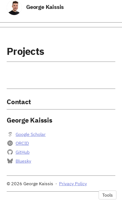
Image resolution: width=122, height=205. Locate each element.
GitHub (23, 152)
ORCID (22, 143)
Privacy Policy (73, 183)
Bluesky (23, 161)
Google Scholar (31, 134)
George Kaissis (45, 7)
